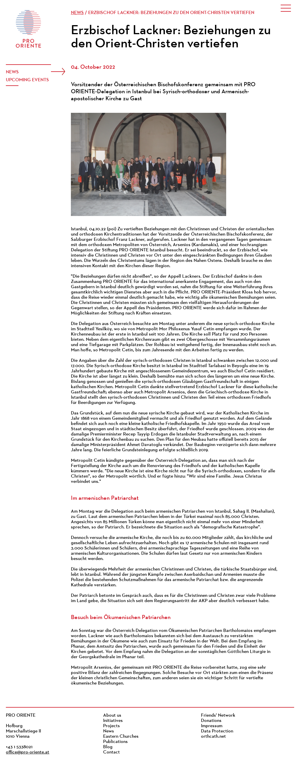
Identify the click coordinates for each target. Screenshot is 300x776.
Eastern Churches (121, 736)
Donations (211, 720)
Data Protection (217, 731)
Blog (107, 747)
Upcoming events (27, 80)
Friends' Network (218, 715)
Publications (115, 741)
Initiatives (113, 720)
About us (112, 715)
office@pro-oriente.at (27, 752)
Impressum (211, 726)
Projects (111, 726)
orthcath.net (213, 736)
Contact (111, 752)
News (12, 72)
